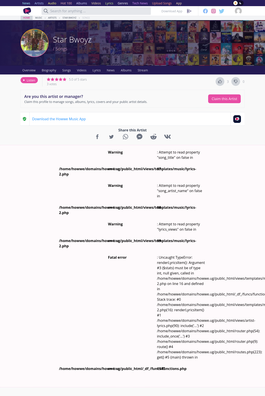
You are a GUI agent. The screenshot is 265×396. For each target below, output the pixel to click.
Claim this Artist (224, 98)
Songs (86, 17)
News (111, 70)
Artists (52, 17)
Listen (28, 80)
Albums (126, 70)
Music (38, 17)
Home (26, 17)
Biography (49, 70)
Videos (81, 70)
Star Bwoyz (69, 17)
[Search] (46, 11)
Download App (171, 11)
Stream (143, 70)
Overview (29, 70)
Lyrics (96, 70)
